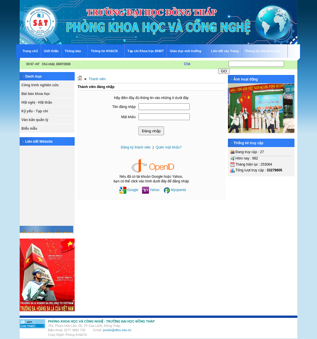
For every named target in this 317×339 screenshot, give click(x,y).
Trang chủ (30, 51)
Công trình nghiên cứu (40, 85)
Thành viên (97, 79)
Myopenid (174, 190)
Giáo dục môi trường (188, 50)
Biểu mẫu (29, 129)
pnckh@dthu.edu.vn (117, 330)
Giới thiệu (51, 51)
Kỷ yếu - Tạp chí (34, 111)
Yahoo (150, 190)
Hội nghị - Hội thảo (36, 102)
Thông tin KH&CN (107, 50)
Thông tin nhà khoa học (265, 50)
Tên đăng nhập (124, 107)
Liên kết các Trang (225, 51)
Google (128, 190)
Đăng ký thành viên (136, 147)
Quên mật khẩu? (169, 147)
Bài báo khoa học (35, 94)
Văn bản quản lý (34, 120)
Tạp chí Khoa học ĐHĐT (146, 51)
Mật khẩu (128, 117)
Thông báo (75, 50)
